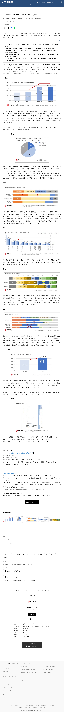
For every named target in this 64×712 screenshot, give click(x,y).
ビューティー (33, 5)
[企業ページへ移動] (32, 602)
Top (2, 5)
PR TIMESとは (6, 668)
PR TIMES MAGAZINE (25, 675)
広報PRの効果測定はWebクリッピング (29, 678)
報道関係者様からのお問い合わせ (47, 705)
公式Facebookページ (7, 687)
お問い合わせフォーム (32, 502)
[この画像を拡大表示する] (8, 519)
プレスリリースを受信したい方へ (10, 674)
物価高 (42, 554)
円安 (47, 554)
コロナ (53, 554)
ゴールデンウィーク (28, 554)
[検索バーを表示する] (62, 2)
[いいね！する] (4, 28)
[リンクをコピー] (21, 28)
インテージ (7, 554)
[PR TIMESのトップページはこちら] (8, 2)
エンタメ (26, 5)
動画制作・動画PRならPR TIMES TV (28, 669)
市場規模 (6, 557)
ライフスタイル (49, 5)
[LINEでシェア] (14, 28)
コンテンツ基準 (29, 705)
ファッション (41, 5)
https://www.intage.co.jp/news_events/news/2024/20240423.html (17, 564)
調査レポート (7, 539)
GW (36, 554)
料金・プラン (6, 671)
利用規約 (37, 705)
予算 (12, 557)
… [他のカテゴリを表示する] (55, 4)
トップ (3, 590)
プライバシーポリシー (20, 705)
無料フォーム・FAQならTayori (49, 669)
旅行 (17, 557)
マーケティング (16, 554)
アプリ (20, 5)
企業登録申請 (50, 2)
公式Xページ (6, 694)
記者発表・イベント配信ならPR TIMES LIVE (30, 672)
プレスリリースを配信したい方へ (10, 676)
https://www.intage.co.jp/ (28, 623)
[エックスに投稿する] (8, 28)
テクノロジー (8, 5)
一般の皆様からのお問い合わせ (38, 707)
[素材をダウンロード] (18, 28)
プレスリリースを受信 (39, 2)
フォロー (32, 614)
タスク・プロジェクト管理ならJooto (50, 666)
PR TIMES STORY (24, 666)
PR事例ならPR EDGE (47, 672)
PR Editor (23, 680)
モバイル (15, 5)
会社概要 (11, 705)
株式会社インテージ (21, 590)
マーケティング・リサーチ (10, 547)
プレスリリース (10, 590)
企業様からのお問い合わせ (24, 707)
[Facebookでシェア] (11, 28)
